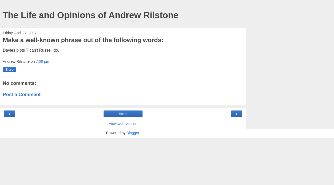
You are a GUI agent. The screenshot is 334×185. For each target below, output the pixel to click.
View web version (123, 124)
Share (9, 69)
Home (123, 114)
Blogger (133, 133)
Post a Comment (22, 94)
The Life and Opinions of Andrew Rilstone (90, 15)
